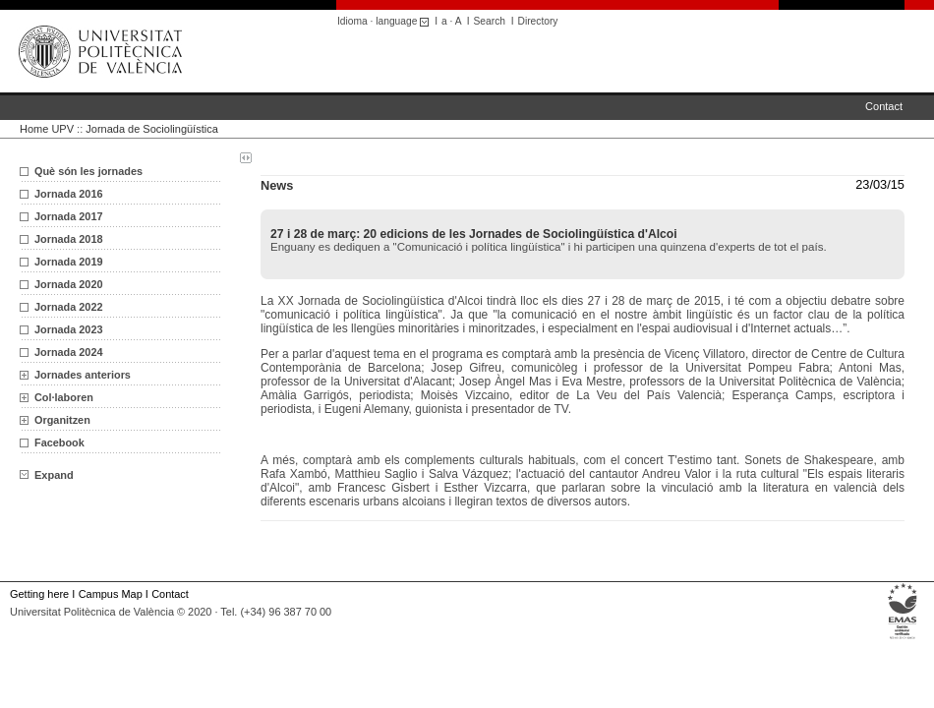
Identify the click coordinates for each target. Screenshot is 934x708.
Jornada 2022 (68, 307)
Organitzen (62, 420)
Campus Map (111, 594)
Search (489, 21)
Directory (538, 21)
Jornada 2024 (68, 352)
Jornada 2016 (68, 194)
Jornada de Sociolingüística (152, 129)
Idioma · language (386, 21)
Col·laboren (63, 397)
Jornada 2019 (68, 261)
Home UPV (47, 129)
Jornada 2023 (68, 329)
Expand (47, 475)
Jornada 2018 (68, 239)
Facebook (59, 442)
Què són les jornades (88, 171)
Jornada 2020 (68, 284)
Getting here (39, 594)
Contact (884, 106)
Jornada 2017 (68, 216)
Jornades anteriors (82, 375)
